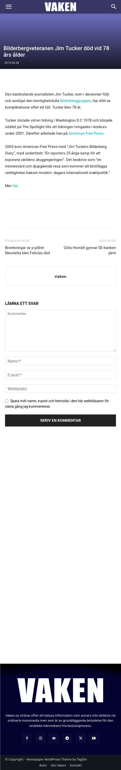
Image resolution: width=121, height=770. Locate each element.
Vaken (60, 276)
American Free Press (86, 133)
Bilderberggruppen (75, 101)
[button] (9, 7)
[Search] (114, 7)
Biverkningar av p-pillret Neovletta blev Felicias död (27, 250)
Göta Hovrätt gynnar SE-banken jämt (90, 250)
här (15, 186)
